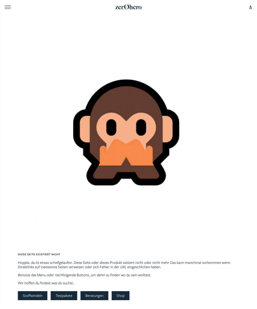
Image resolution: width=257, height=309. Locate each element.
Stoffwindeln (32, 295)
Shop (121, 295)
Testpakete (64, 295)
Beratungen (94, 295)
